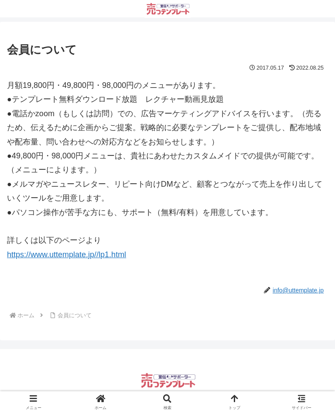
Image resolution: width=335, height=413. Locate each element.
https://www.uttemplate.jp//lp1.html (66, 254)
